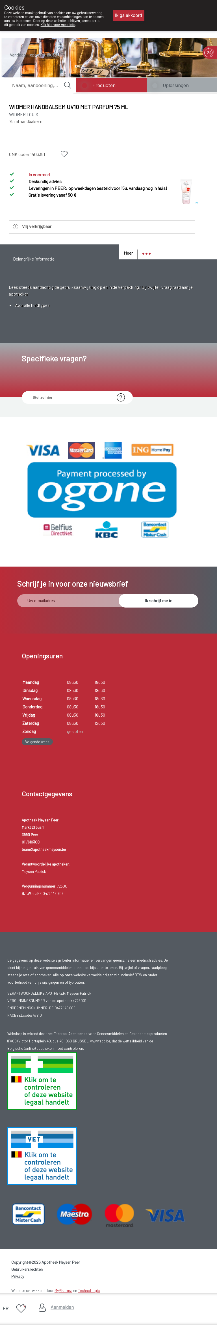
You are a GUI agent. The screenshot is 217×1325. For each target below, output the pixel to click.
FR (5, 1308)
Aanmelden (62, 1307)
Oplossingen (176, 85)
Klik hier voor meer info (58, 25)
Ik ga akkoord (128, 15)
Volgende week (37, 742)
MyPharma (63, 1290)
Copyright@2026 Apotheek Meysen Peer (45, 1262)
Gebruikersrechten (27, 1269)
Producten (104, 85)
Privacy (17, 1276)
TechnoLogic (89, 1290)
